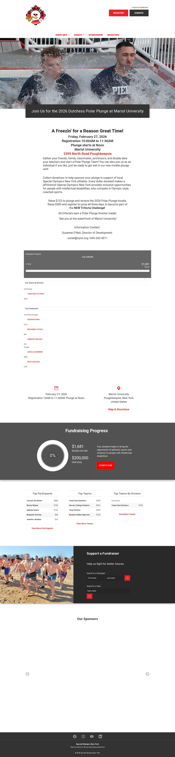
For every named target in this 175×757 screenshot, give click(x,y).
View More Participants (42, 528)
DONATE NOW (105, 465)
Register (118, 13)
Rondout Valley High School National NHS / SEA (80, 515)
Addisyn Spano (33, 319)
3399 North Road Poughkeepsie (88, 154)
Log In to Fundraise (140, 7)
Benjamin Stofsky (35, 329)
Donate (139, 13)
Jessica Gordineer (35, 352)
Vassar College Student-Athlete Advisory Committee (80, 505)
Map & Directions (118, 409)
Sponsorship (96, 35)
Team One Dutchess (35, 294)
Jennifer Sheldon (34, 339)
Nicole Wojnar (33, 362)
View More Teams (84, 523)
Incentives (113, 35)
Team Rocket (74, 510)
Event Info (62, 35)
